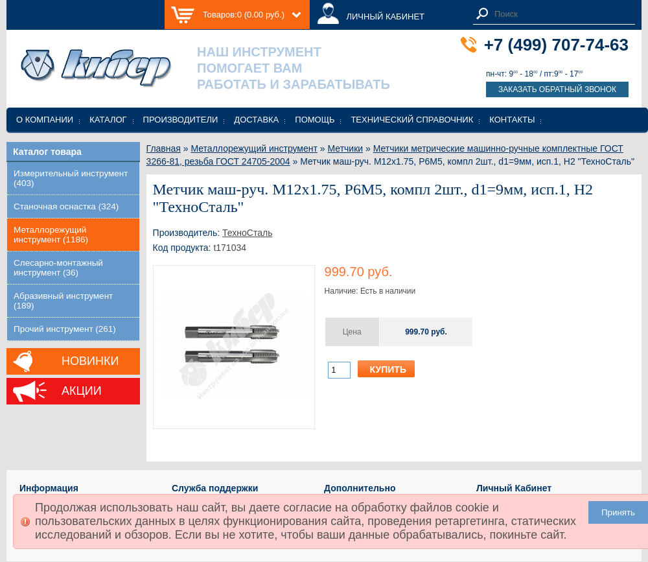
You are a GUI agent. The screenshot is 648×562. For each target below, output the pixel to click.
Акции (82, 390)
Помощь (314, 119)
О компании (44, 119)
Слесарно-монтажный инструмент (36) (58, 267)
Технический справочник (412, 119)
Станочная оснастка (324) (66, 206)
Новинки (90, 361)
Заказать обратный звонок (557, 89)
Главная (163, 148)
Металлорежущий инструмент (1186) (51, 234)
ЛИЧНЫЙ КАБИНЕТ (385, 16)
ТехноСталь (247, 233)
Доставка (256, 119)
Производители (180, 119)
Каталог (107, 119)
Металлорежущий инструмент (254, 148)
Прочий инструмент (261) (65, 329)
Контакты (512, 119)
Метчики (346, 148)
